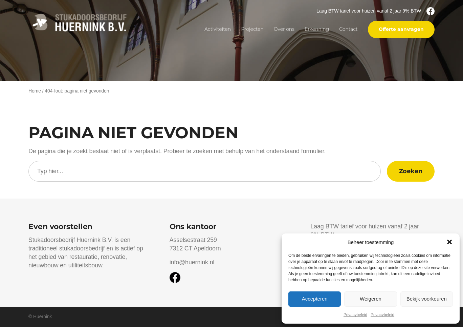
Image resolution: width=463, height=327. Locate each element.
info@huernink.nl (192, 262)
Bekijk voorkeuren (426, 299)
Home (34, 91)
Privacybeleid (355, 314)
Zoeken (410, 171)
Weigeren (370, 299)
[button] (449, 242)
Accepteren (315, 299)
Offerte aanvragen (401, 29)
